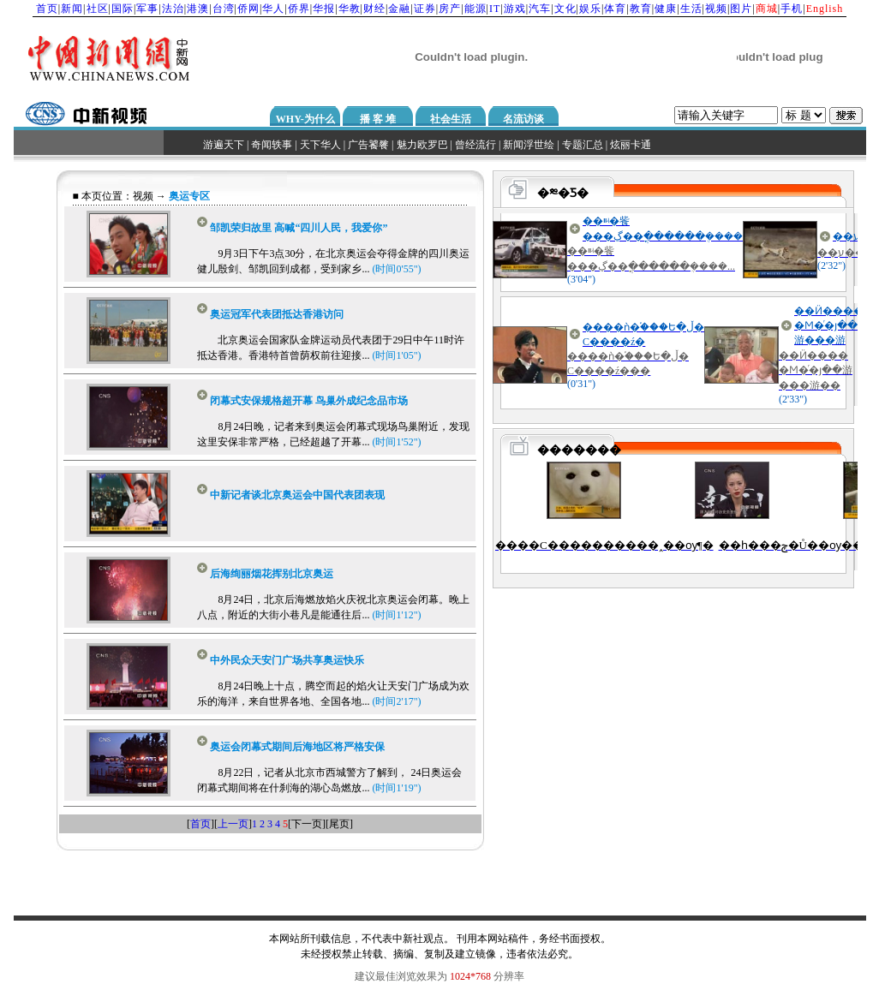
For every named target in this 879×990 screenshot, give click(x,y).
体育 (615, 9)
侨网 (248, 9)
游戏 (515, 9)
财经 (374, 9)
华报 (324, 9)
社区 (98, 9)
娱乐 (590, 9)
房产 (450, 9)
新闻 (72, 9)
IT (494, 9)
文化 (565, 9)
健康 (666, 9)
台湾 (223, 9)
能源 (475, 9)
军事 (147, 9)
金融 (399, 9)
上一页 (233, 824)
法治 (173, 9)
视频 (716, 9)
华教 (349, 9)
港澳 (198, 9)
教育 (641, 9)
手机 (791, 9)
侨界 (299, 9)
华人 (273, 9)
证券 (425, 9)
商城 (767, 9)
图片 (741, 9)
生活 (691, 9)
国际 (122, 9)
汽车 (540, 9)
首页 (47, 9)
